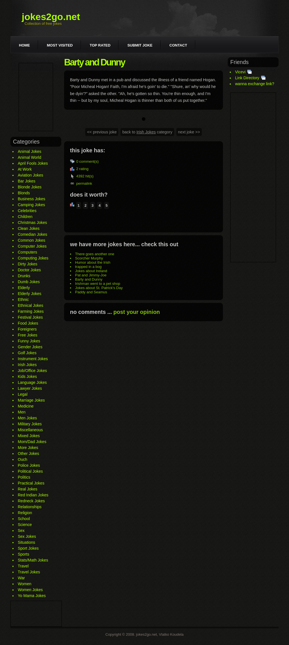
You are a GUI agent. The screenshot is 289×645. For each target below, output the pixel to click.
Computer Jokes (32, 246)
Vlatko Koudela (171, 634)
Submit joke (139, 45)
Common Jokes (31, 240)
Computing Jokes (33, 258)
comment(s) (89, 161)
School (24, 518)
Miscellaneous (30, 430)
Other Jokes (28, 453)
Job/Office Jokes (32, 370)
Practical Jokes (31, 483)
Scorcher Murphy (89, 258)
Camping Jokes (31, 204)
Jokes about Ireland (91, 271)
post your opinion (136, 312)
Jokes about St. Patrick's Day (99, 288)
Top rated (100, 45)
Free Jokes (27, 335)
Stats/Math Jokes (33, 560)
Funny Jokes (29, 341)
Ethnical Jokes (30, 305)
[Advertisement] (36, 97)
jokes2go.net (51, 16)
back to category (147, 132)
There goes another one (94, 254)
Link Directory (247, 78)
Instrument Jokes (33, 358)
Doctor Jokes (29, 270)
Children (25, 216)
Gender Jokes (30, 347)
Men (21, 412)
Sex (21, 530)
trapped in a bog (88, 267)
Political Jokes (30, 471)
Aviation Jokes (30, 175)
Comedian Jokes (32, 234)
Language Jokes (32, 382)
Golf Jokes (27, 353)
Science (25, 524)
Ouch (22, 459)
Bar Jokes (26, 181)
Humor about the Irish (92, 262)
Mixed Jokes (29, 435)
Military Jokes (30, 424)
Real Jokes (27, 489)
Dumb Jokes (29, 281)
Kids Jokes (27, 376)
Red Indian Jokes (33, 495)
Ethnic (23, 299)
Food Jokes (28, 323)
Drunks (24, 276)
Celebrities (27, 210)
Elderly (24, 287)
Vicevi (240, 72)
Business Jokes (31, 199)
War (21, 578)
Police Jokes (29, 465)
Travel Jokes (29, 572)
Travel (23, 566)
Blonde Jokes (29, 187)
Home (24, 45)
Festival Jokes (30, 317)
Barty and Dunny (88, 279)
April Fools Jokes (33, 163)
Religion (25, 512)
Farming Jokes (31, 311)
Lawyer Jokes (30, 388)
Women (24, 584)
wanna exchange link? (254, 84)
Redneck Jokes (31, 501)
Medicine (26, 406)
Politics (24, 477)
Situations (26, 542)
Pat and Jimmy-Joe (90, 275)
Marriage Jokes (31, 400)
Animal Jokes (29, 151)
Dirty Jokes (27, 264)
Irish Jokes (27, 364)
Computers (27, 252)
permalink (84, 183)
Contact (178, 45)
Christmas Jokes (32, 222)
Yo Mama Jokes (32, 595)
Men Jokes (27, 418)
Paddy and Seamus (91, 292)
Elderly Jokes (29, 293)
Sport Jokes (28, 548)
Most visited (60, 45)
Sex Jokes (27, 536)
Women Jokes (30, 589)
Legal (22, 394)
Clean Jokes (29, 228)
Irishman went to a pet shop (97, 283)
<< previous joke (102, 132)
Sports (23, 554)
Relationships (29, 507)
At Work (25, 169)
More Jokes (28, 447)
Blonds (24, 193)
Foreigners (27, 329)
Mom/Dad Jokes (32, 441)
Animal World (29, 157)
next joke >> (189, 132)
